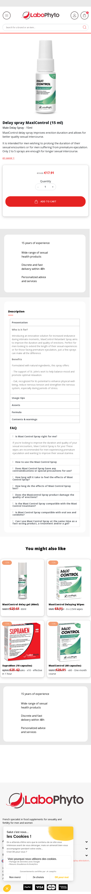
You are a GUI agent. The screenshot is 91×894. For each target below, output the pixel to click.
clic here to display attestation (74, 860)
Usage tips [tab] (18, 397)
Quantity (45, 181)
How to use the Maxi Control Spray (36, 462)
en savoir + (8, 158)
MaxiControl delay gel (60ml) (20, 604)
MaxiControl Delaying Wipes (66, 604)
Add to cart (45, 201)
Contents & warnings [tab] (24, 419)
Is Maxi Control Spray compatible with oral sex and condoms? (44, 513)
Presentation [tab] (20, 322)
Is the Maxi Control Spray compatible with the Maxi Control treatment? (44, 504)
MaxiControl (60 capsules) (65, 665)
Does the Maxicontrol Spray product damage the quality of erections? (43, 496)
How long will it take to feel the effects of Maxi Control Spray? (42, 478)
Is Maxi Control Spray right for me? (36, 436)
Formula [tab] (17, 412)
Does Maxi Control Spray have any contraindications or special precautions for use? (42, 469)
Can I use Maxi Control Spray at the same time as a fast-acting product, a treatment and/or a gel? (44, 522)
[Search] (45, 27)
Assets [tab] (16, 405)
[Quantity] (45, 187)
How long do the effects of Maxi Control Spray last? (41, 487)
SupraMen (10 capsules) (17, 665)
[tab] (45, 436)
